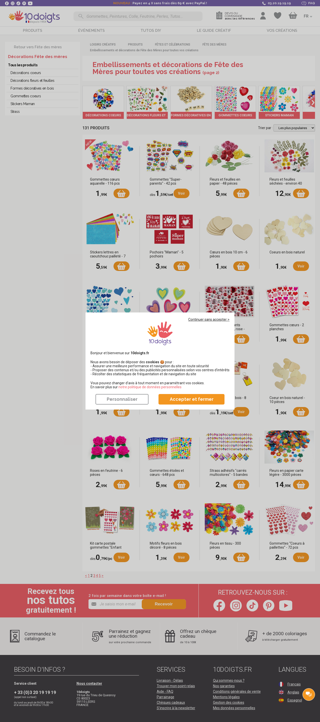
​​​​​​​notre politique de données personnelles (150, 387)
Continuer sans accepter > (209, 319)
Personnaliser (122, 399)
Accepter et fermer (192, 399)
